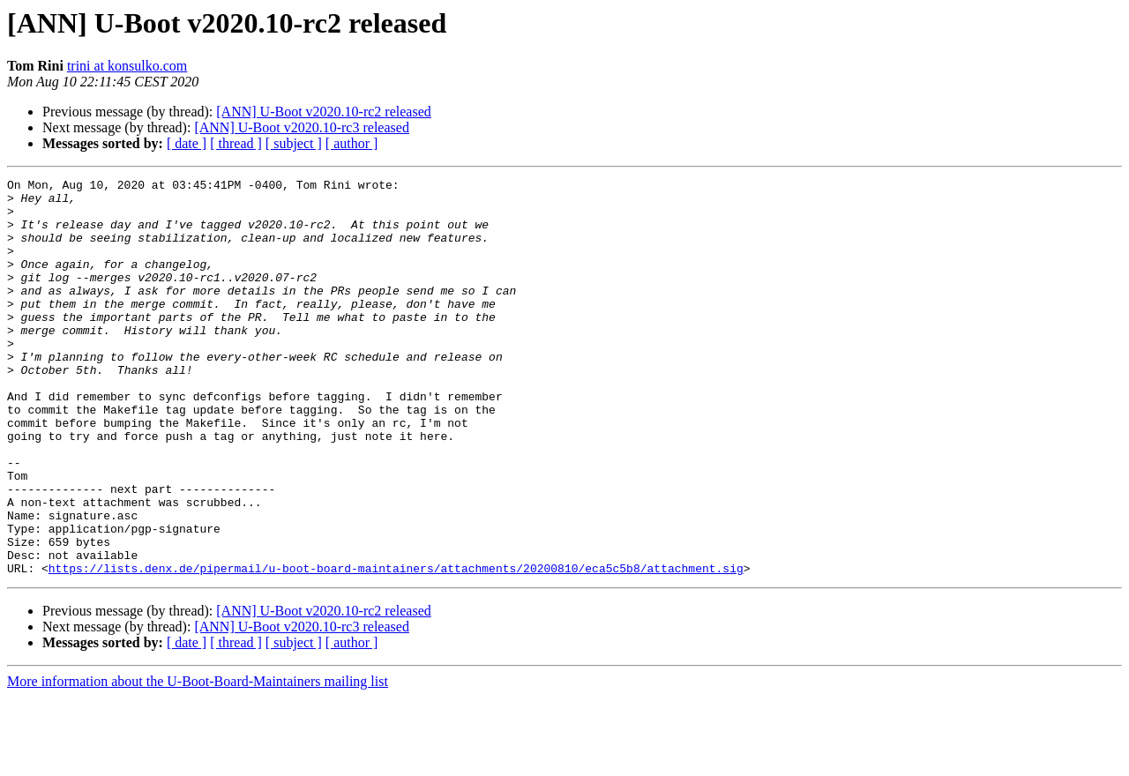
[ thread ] (236, 143)
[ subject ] (293, 143)
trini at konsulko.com (127, 65)
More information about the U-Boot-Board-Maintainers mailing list (197, 760)
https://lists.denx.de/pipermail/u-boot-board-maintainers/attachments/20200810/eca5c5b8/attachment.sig (396, 647)
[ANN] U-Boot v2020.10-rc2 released (323, 111)
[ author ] (351, 143)
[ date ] (186, 143)
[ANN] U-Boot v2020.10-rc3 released (301, 127)
